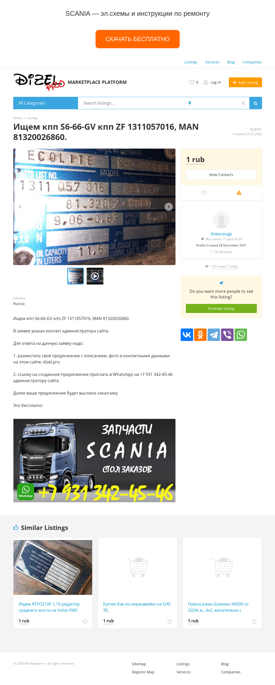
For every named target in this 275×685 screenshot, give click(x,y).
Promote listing (221, 308)
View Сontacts (221, 174)
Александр (221, 234)
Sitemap (139, 663)
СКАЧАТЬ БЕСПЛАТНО (137, 38)
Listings (191, 62)
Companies (252, 62)
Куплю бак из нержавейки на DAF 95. (137, 607)
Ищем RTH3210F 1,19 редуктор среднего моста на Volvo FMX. (49, 607)
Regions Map (143, 671)
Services (212, 62)
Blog (231, 62)
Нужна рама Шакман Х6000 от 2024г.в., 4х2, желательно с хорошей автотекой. (218, 607)
